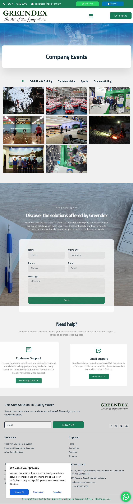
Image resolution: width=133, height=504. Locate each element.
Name (31, 250)
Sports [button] (85, 81)
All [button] (21, 81)
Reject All (38, 492)
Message (33, 276)
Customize (19, 492)
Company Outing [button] (103, 81)
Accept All (58, 492)
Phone (31, 263)
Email (71, 263)
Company (73, 250)
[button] (91, 16)
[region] (38, 481)
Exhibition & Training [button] (40, 81)
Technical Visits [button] (66, 81)
